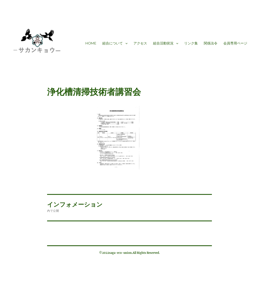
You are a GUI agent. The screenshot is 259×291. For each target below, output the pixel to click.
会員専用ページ (235, 43)
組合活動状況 (163, 43)
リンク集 (191, 43)
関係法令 (210, 43)
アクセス (140, 43)
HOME (90, 43)
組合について (112, 43)
